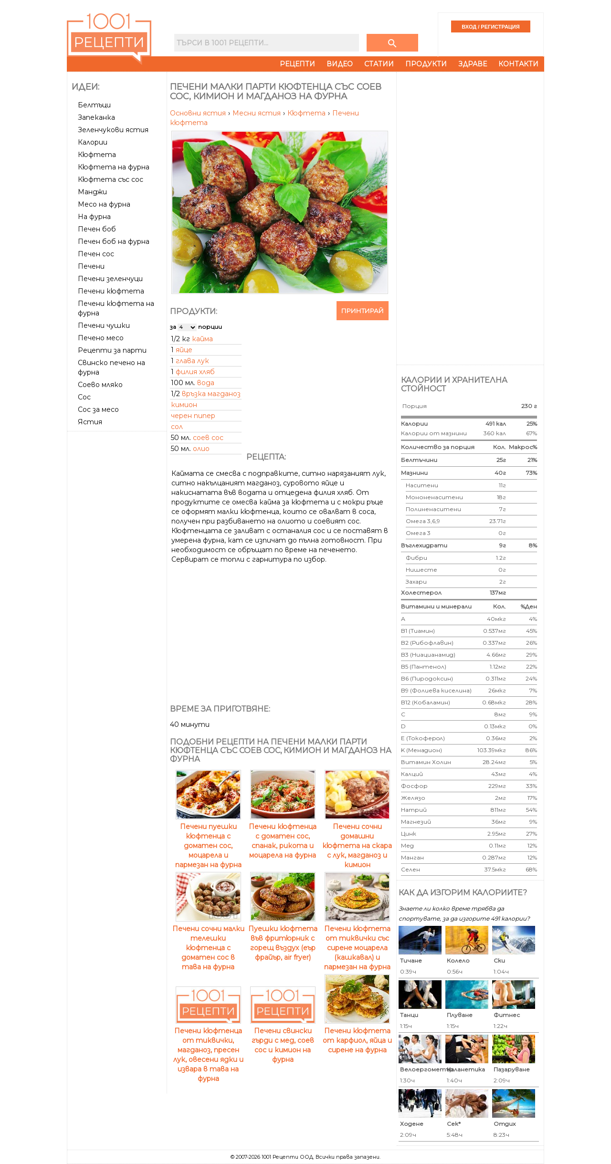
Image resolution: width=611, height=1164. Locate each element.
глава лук (192, 361)
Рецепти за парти (112, 350)
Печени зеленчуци (110, 278)
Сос (84, 397)
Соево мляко (100, 384)
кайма (202, 339)
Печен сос (96, 254)
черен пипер (193, 415)
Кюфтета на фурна (113, 167)
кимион (184, 404)
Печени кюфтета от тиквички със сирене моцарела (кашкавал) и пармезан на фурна (357, 943)
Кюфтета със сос (110, 179)
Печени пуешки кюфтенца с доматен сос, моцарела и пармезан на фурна (208, 841)
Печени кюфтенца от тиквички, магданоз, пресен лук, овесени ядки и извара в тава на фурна (208, 1050)
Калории (92, 142)
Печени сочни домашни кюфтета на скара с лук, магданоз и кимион (357, 841)
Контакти (518, 64)
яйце (184, 350)
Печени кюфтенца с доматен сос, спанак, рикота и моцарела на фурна (282, 836)
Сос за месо (98, 409)
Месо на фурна (104, 204)
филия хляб (195, 371)
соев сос (208, 437)
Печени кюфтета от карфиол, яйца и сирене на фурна (357, 1035)
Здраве (472, 64)
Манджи (92, 192)
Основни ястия (199, 113)
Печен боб (97, 229)
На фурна (94, 216)
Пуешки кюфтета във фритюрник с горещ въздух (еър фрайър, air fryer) (282, 938)
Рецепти (297, 64)
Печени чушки (104, 325)
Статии (379, 64)
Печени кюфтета (111, 291)
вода (205, 382)
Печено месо (101, 338)
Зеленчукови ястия (113, 130)
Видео (340, 64)
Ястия (90, 422)
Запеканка (96, 117)
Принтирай (362, 311)
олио (201, 448)
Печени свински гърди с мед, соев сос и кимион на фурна (283, 1040)
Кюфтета (97, 154)
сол (177, 426)
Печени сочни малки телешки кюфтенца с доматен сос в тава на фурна (208, 943)
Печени (91, 266)
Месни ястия (257, 113)
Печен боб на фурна (113, 241)
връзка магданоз (211, 393)
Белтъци (94, 105)
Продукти (426, 64)
